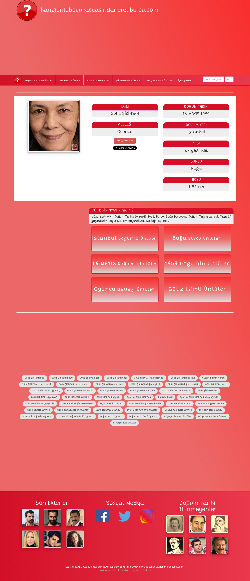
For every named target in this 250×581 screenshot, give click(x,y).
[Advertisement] (125, 45)
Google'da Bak (124, 141)
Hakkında (104, 570)
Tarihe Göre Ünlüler (70, 81)
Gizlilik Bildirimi (122, 570)
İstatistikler (184, 81)
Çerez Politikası (142, 570)
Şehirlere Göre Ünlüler (128, 81)
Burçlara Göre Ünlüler (159, 81)
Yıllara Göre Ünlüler (98, 81)
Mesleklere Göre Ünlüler (39, 81)
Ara (229, 79)
